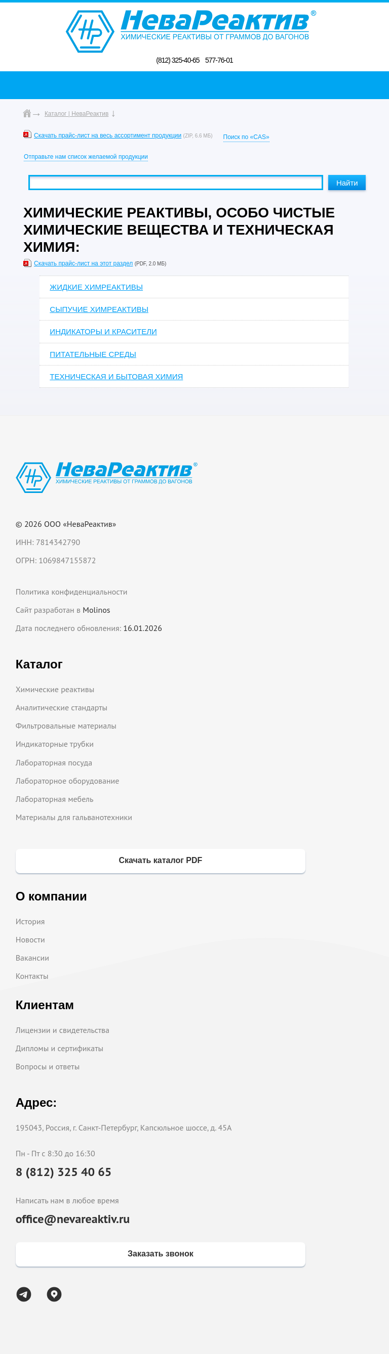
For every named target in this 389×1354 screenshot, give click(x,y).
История (30, 921)
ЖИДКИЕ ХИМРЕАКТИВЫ (96, 287)
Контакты (32, 976)
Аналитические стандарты (61, 707)
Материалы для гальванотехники (74, 817)
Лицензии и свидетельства (62, 1030)
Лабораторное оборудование (68, 781)
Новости (30, 939)
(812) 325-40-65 (177, 60)
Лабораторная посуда (54, 762)
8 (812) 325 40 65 (64, 1172)
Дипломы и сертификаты (59, 1048)
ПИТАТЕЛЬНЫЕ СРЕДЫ (93, 354)
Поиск (197, 85)
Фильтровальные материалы (66, 725)
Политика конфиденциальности (72, 591)
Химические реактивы (55, 689)
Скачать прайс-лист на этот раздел (83, 263)
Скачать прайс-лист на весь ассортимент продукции (107, 135)
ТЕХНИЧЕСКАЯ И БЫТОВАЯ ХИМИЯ (116, 376)
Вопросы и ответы (48, 1066)
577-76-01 (219, 60)
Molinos (96, 610)
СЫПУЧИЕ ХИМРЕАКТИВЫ (99, 309)
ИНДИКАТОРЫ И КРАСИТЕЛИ (103, 331)
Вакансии (32, 958)
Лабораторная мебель (55, 799)
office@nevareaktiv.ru (73, 1219)
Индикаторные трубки (55, 744)
